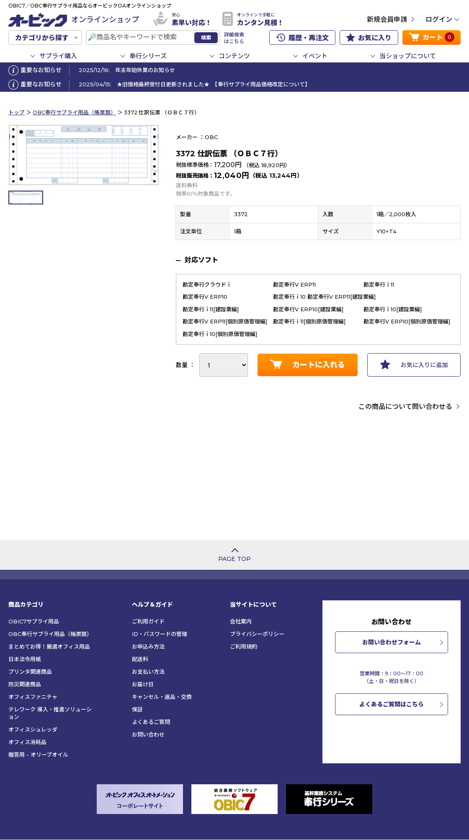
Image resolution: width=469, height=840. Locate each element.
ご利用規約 (243, 646)
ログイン (438, 19)
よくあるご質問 (151, 722)
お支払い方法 (148, 671)
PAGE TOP (234, 559)
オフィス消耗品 (27, 742)
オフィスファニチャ (32, 696)
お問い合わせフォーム (391, 642)
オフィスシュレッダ (32, 729)
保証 (137, 709)
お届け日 (143, 684)
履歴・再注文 (302, 38)
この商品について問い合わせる (405, 407)
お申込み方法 (148, 646)
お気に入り (369, 38)
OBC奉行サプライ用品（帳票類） (74, 112)
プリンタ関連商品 (30, 671)
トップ (16, 112)
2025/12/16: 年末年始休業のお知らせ (127, 70)
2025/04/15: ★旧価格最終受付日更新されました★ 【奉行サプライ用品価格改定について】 (194, 84)
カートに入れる (307, 364)
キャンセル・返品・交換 (162, 696)
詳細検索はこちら (234, 37)
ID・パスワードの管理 (159, 634)
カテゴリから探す (42, 38)
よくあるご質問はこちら (391, 704)
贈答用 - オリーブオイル (38, 754)
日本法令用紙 (24, 659)
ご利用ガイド (148, 621)
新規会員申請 (387, 19)
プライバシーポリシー (257, 634)
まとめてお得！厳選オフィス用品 (49, 646)
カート (431, 37)
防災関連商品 (24, 684)
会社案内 (241, 621)
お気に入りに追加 (414, 364)
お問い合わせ (148, 734)
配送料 (140, 659)
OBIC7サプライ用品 (33, 621)
